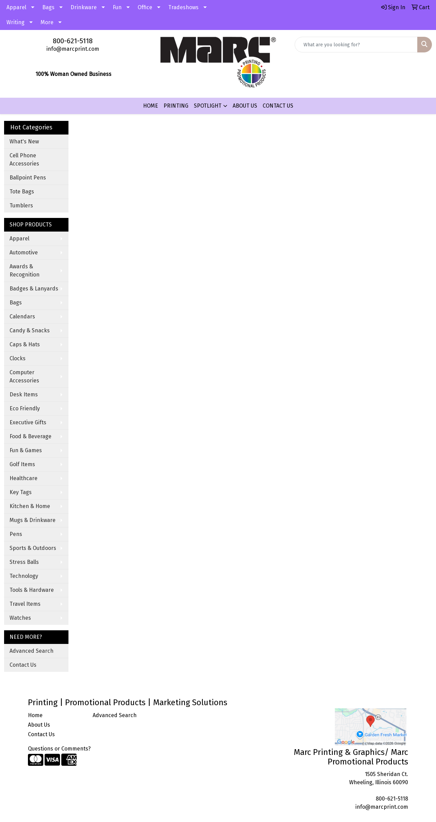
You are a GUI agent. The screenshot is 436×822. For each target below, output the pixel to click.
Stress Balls (24, 562)
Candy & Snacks (30, 330)
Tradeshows (183, 7)
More (47, 22)
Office (145, 7)
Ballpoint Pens (28, 177)
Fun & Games (26, 450)
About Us (39, 725)
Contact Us (23, 665)
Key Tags (21, 492)
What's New (24, 141)
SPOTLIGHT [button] (207, 105)
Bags (48, 7)
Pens (16, 534)
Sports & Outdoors (33, 548)
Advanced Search (31, 651)
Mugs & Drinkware (33, 520)
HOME (150, 105)
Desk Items (24, 394)
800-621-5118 (73, 41)
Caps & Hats (25, 344)
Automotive (24, 252)
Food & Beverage (30, 436)
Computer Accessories (24, 376)
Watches (20, 618)
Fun (117, 7)
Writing (15, 22)
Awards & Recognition (25, 270)
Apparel (16, 7)
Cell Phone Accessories (24, 159)
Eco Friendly (25, 408)
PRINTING (176, 105)
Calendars (22, 316)
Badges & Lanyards (34, 288)
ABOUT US (245, 105)
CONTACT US (278, 105)
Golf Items (22, 464)
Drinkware (84, 7)
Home (35, 715)
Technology (24, 576)
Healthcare (23, 478)
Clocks (18, 358)
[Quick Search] (356, 44)
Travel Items (25, 604)
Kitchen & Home (30, 506)
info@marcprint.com (72, 49)
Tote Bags (22, 191)
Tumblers (21, 205)
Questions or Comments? (59, 748)
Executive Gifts (28, 422)
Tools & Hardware (32, 590)
